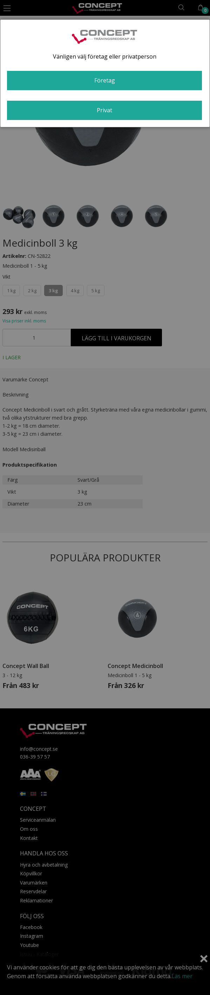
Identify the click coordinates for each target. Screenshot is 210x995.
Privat (104, 110)
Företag (104, 80)
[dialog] (105, 73)
